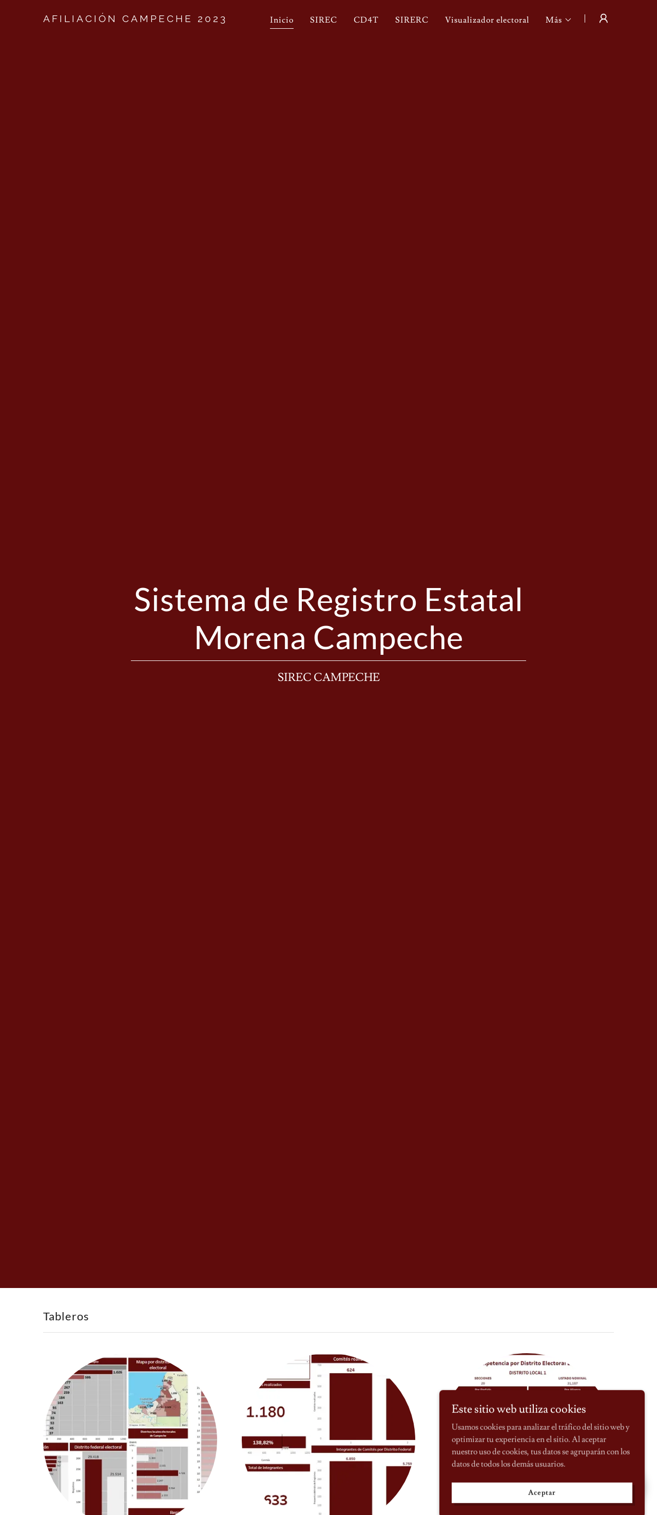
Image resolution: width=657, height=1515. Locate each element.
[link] (143, 19)
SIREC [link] (323, 20)
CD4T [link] (366, 20)
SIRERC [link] (412, 20)
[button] (559, 20)
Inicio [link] (282, 20)
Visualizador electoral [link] (487, 20)
